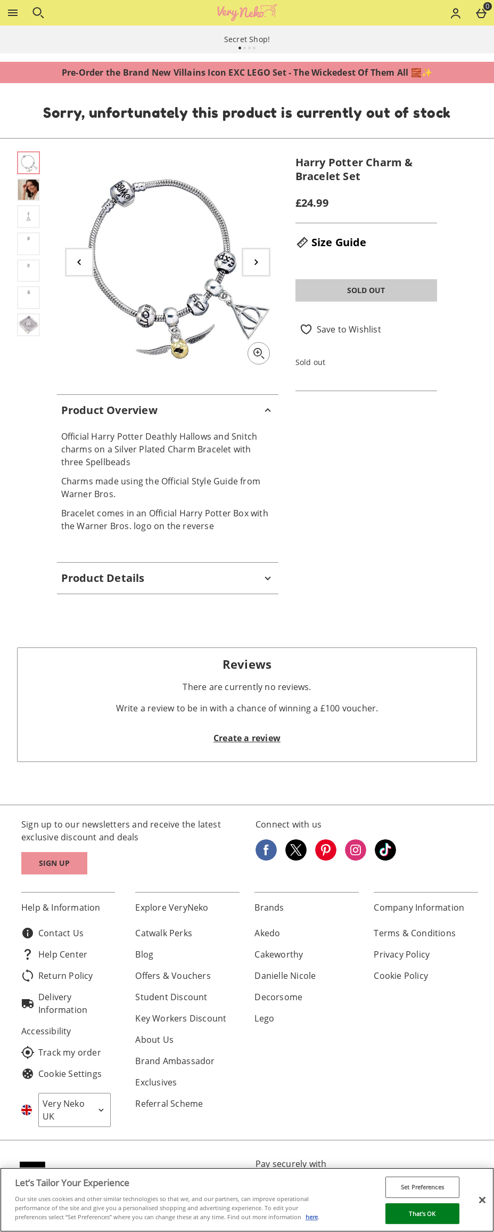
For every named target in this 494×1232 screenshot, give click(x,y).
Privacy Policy (402, 954)
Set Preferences (422, 1187)
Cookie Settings (61, 1073)
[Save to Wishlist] (340, 329)
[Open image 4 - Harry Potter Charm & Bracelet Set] (28, 243)
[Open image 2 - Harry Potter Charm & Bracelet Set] (28, 190)
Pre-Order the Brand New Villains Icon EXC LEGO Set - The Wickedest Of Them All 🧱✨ (247, 72)
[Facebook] (266, 857)
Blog (144, 954)
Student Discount (171, 997)
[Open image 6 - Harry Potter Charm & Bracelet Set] (28, 297)
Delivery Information (54, 1003)
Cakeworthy (278, 954)
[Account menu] (455, 13)
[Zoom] (259, 353)
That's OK (422, 1214)
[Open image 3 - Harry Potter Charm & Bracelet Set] (28, 216)
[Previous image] (79, 262)
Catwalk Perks (163, 933)
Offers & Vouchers (172, 976)
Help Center (54, 954)
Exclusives (156, 1082)
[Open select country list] (74, 1110)
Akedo (267, 933)
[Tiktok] (385, 857)
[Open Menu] (13, 13)
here (312, 1217)
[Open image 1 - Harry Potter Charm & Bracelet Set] (28, 162)
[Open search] (38, 13)
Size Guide (331, 242)
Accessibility (46, 1031)
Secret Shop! (247, 39)
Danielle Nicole (285, 976)
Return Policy (57, 975)
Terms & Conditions (415, 933)
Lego (264, 1018)
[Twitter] (296, 857)
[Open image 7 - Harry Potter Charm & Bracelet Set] (28, 324)
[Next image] (256, 262)
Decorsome (278, 997)
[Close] (482, 1200)
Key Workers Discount (180, 1018)
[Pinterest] (325, 857)
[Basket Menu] (481, 13)
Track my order (61, 1052)
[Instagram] (355, 857)
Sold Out (366, 290)
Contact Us (52, 933)
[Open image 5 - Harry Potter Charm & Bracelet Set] (28, 271)
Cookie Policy (401, 976)
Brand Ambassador (175, 1061)
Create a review (247, 738)
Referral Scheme (169, 1103)
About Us (154, 1039)
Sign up (54, 863)
